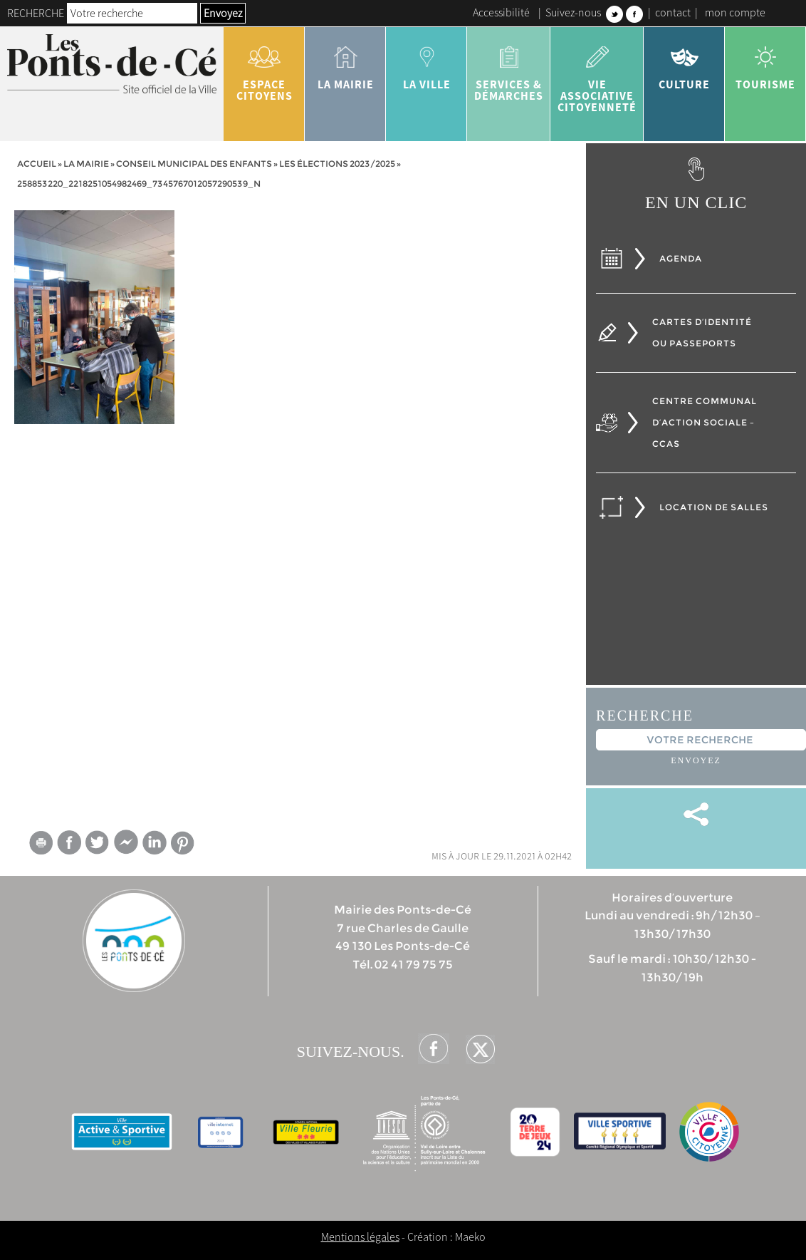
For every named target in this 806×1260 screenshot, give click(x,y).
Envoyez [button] (223, 13)
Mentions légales (360, 1236)
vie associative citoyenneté (597, 74)
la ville (426, 62)
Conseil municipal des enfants (194, 163)
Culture (684, 62)
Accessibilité (501, 12)
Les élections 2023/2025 (337, 163)
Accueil (36, 163)
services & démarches (508, 68)
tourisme (765, 62)
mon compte (735, 12)
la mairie (345, 62)
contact (673, 12)
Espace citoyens (264, 68)
